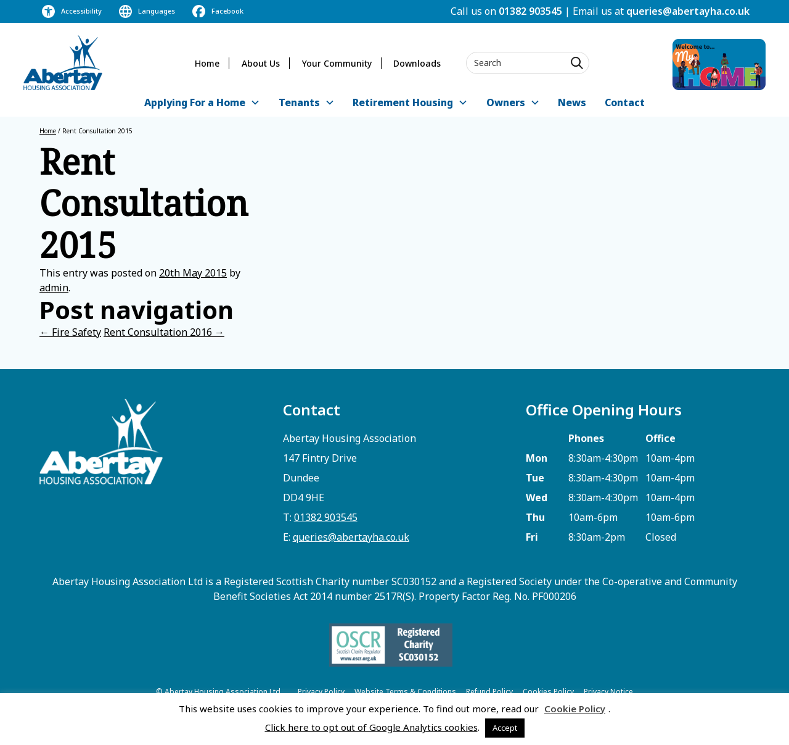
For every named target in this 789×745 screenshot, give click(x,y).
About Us (261, 63)
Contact (625, 102)
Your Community (337, 63)
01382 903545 (530, 11)
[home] (62, 62)
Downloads (417, 63)
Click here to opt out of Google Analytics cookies (371, 727)
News (572, 102)
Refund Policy (489, 691)
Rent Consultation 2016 (164, 332)
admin (53, 287)
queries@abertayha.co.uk (688, 11)
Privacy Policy (321, 691)
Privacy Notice (608, 691)
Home (207, 63)
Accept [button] (505, 727)
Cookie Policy (574, 708)
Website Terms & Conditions (405, 691)
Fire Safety (70, 332)
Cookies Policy (548, 691)
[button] (202, 103)
